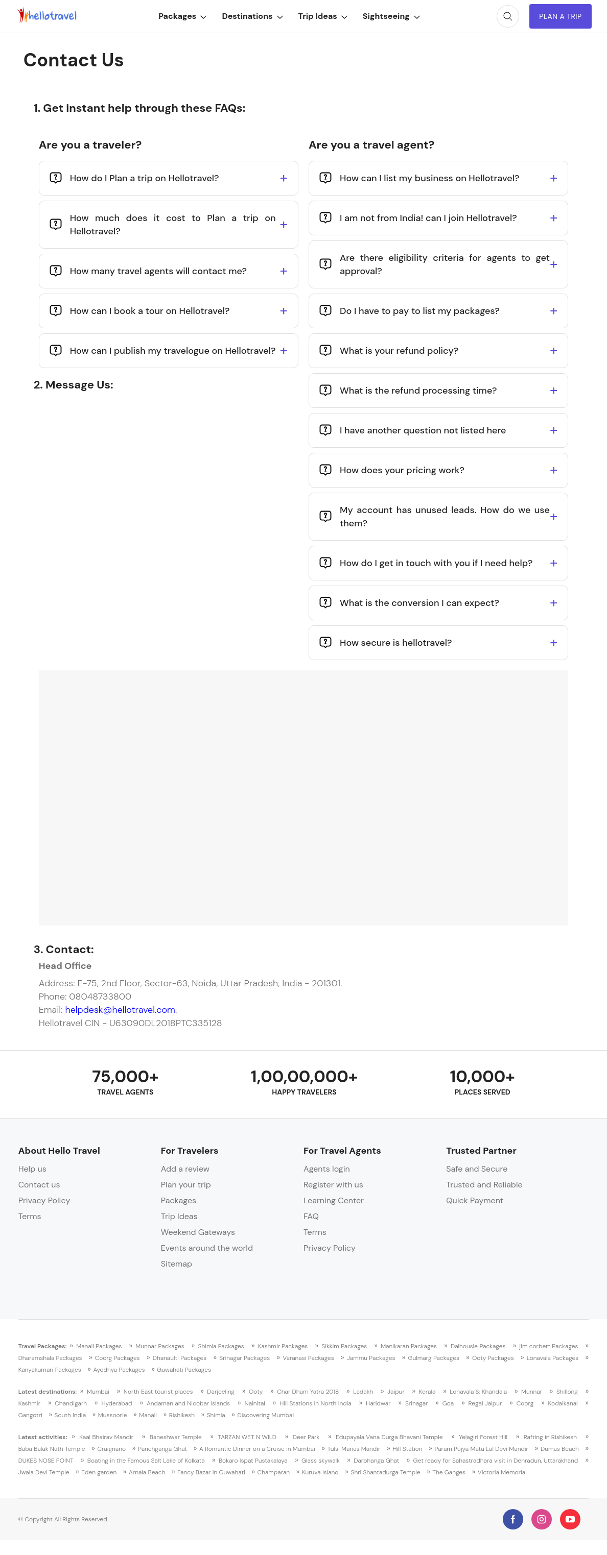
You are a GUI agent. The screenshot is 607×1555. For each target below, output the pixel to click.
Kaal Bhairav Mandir (106, 1437)
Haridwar (378, 1403)
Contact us (39, 1184)
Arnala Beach (147, 1472)
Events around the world (207, 1248)
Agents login (327, 1168)
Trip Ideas (322, 16)
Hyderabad (116, 1403)
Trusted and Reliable (484, 1184)
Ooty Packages (493, 1358)
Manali (148, 1415)
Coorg (525, 1403)
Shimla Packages (221, 1346)
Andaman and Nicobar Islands (188, 1403)
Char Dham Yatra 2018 (308, 1392)
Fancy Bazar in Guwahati (211, 1472)
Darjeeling (221, 1392)
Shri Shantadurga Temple (385, 1472)
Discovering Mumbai (265, 1415)
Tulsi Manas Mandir (354, 1449)
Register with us (333, 1184)
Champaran (274, 1472)
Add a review (185, 1168)
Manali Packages (99, 1346)
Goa (448, 1403)
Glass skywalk (320, 1460)
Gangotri (30, 1415)
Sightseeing (390, 16)
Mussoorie (112, 1415)
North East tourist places (158, 1392)
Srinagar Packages (244, 1358)
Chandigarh (71, 1403)
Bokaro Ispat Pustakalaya (253, 1460)
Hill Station (407, 1449)
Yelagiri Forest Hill (483, 1437)
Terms (29, 1216)
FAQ (311, 1216)
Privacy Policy (44, 1200)
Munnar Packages (159, 1346)
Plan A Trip (560, 16)
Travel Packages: (42, 1346)
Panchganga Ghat (162, 1449)
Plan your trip (186, 1184)
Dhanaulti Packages (179, 1358)
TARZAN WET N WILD (247, 1437)
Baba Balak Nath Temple (51, 1449)
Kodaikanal (563, 1403)
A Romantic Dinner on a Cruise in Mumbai (257, 1449)
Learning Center (334, 1200)
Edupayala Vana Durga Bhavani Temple (389, 1437)
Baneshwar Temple (176, 1437)
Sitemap (176, 1263)
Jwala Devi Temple (43, 1472)
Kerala (427, 1392)
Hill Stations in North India (315, 1403)
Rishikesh (182, 1415)
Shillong (567, 1392)
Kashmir (29, 1403)
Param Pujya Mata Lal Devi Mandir (481, 1449)
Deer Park (306, 1437)
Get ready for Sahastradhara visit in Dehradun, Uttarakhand (495, 1460)
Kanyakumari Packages (49, 1370)
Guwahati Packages (184, 1370)
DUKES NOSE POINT (46, 1460)
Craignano (111, 1449)
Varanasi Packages (308, 1358)
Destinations (252, 16)
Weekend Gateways (198, 1232)
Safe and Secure (476, 1168)
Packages (182, 16)
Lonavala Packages (553, 1358)
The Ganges (448, 1472)
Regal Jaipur (485, 1403)
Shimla (216, 1415)
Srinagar (416, 1403)
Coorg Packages (117, 1358)
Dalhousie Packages (478, 1346)
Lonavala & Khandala (478, 1392)
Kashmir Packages (283, 1346)
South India (70, 1415)
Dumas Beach (560, 1449)
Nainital (254, 1403)
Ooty (256, 1392)
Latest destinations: (47, 1392)
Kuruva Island (320, 1472)
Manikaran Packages (409, 1346)
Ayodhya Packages (119, 1370)
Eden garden (98, 1472)
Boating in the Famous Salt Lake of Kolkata (146, 1460)
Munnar (531, 1392)
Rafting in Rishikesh (550, 1437)
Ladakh (363, 1392)
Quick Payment (474, 1200)
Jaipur (396, 1392)
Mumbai (98, 1392)
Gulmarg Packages (433, 1358)
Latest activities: (42, 1437)
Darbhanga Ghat (376, 1460)
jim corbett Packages (548, 1346)
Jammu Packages (371, 1358)
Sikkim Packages (344, 1346)
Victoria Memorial (502, 1472)
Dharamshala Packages (50, 1358)
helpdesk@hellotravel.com (120, 1010)
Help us (32, 1168)
